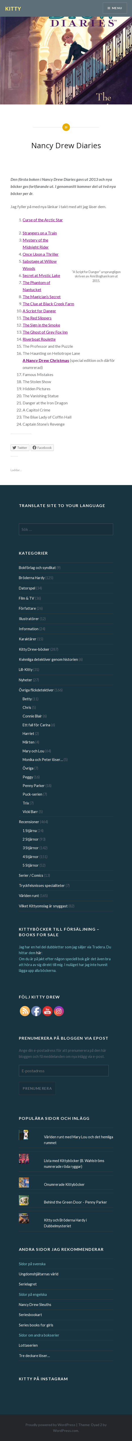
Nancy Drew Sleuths (35, 1304)
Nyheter (25, 680)
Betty (27, 699)
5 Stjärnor (31, 865)
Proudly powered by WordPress (50, 1425)
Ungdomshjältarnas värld (38, 1274)
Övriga (28, 768)
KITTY (13, 8)
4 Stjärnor (31, 857)
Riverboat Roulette (39, 339)
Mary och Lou (33, 751)
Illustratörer (29, 619)
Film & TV (26, 598)
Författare (27, 608)
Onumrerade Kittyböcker (64, 1184)
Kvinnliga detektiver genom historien (48, 659)
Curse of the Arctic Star (43, 219)
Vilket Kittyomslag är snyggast (43, 906)
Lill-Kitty (25, 669)
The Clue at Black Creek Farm (48, 303)
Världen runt (29, 895)
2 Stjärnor (31, 839)
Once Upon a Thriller (41, 254)
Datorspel (27, 588)
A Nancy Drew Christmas (46, 360)
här (38, 953)
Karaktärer (27, 639)
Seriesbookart (30, 1315)
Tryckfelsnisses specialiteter (42, 885)
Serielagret (28, 1284)
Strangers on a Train (40, 232)
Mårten (28, 742)
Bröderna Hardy (32, 578)
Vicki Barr (30, 812)
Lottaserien (28, 1345)
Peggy (28, 777)
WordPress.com (65, 1430)
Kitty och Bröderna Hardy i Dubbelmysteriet (65, 1223)
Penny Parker (34, 785)
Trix (26, 803)
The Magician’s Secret (42, 296)
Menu (117, 8)
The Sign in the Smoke (41, 324)
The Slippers (37, 317)
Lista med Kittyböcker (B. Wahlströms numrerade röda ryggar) (74, 1164)
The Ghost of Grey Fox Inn (45, 332)
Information (28, 629)
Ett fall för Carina (36, 725)
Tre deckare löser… (34, 1355)
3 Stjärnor (31, 848)
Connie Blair (32, 716)
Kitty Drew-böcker (34, 649)
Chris (27, 707)
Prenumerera (37, 1088)
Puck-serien (32, 794)
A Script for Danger (39, 310)
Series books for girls (36, 1325)
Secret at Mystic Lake (41, 275)
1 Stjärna (30, 830)
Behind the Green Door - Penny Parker (75, 1202)
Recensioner (29, 822)
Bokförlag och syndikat (37, 567)
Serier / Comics (31, 875)
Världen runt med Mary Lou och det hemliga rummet (78, 1140)
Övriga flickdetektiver (36, 690)
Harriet (28, 733)
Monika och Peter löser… (43, 759)
